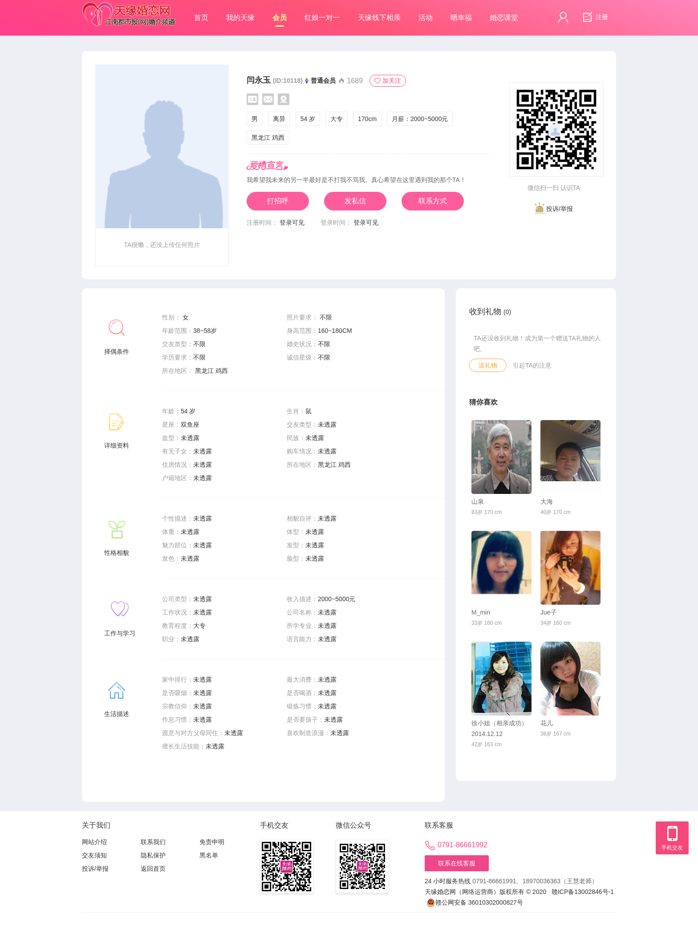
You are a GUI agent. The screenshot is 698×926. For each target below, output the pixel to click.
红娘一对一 (322, 17)
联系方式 (432, 201)
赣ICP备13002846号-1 (583, 891)
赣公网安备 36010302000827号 (474, 902)
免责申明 (211, 841)
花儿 (546, 723)
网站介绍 (94, 841)
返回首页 (153, 868)
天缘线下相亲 (379, 17)
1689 (350, 81)
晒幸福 (461, 17)
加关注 (387, 80)
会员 (279, 20)
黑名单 (208, 855)
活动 (425, 17)
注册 (594, 17)
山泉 (477, 501)
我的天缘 (240, 17)
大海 (546, 501)
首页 (201, 17)
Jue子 (548, 612)
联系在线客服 (456, 863)
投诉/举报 (554, 208)
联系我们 (153, 841)
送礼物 (488, 365)
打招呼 (277, 201)
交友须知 (94, 855)
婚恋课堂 (504, 17)
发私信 (355, 201)
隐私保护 (153, 855)
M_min (480, 612)
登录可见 (292, 222)
